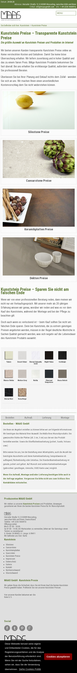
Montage (65, 417)
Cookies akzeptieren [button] (58, 656)
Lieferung (46, 417)
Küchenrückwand (13, 570)
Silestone (9, 545)
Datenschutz (11, 561)
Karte (25, 536)
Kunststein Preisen (31, 504)
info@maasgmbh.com (45, 7)
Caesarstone (11, 547)
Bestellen (10, 417)
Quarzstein (10, 553)
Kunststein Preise (13, 556)
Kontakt (9, 567)
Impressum (10, 559)
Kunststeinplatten (13, 550)
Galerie (9, 564)
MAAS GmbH (25, 498)
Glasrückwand (12, 573)
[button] (30, 669)
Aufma (28, 417)
